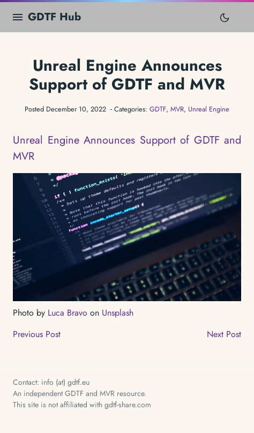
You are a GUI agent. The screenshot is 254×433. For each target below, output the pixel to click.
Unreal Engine (208, 109)
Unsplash (117, 313)
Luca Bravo (67, 313)
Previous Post (37, 334)
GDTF (158, 109)
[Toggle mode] (224, 17)
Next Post (224, 334)
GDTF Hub (54, 17)
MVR (177, 109)
